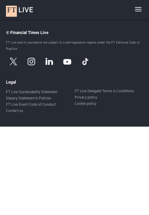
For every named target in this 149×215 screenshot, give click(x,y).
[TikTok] (85, 61)
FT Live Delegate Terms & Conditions (104, 92)
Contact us (14, 111)
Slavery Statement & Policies (28, 99)
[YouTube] (67, 61)
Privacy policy (86, 98)
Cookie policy (85, 104)
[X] (13, 61)
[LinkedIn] (49, 61)
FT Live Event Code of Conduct (31, 105)
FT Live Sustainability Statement (31, 92)
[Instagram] (31, 61)
